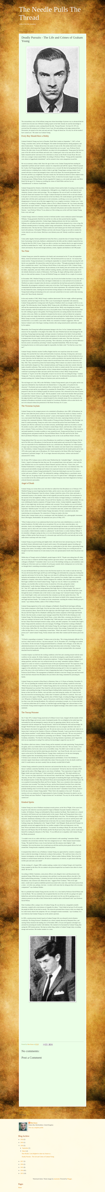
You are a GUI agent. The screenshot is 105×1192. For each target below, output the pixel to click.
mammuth (57, 1179)
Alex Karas (34, 1123)
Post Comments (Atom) (33, 1115)
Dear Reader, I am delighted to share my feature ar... (36, 1153)
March (24, 1151)
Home (53, 1110)
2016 (22, 1164)
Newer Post (23, 1110)
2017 (22, 1161)
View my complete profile (36, 1127)
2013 (22, 1173)
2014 (22, 1170)
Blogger (69, 1179)
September (25, 1148)
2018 (22, 1145)
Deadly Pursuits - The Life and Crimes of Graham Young (38, 1156)
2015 (22, 1167)
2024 (22, 1139)
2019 (22, 1142)
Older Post (82, 1110)
